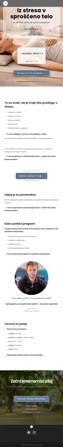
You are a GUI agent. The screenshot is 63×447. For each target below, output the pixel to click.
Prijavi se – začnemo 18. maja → (31, 176)
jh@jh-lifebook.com (41, 81)
